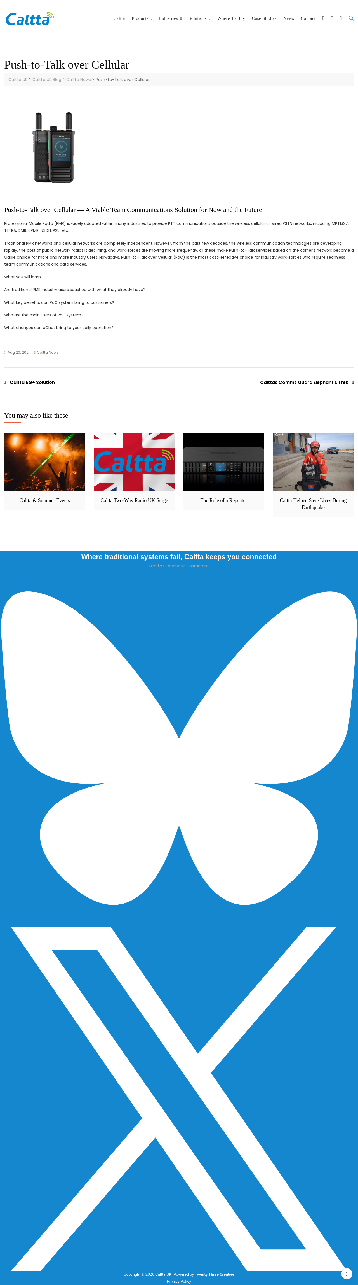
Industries (168, 18)
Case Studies (264, 18)
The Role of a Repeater (224, 500)
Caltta (119, 18)
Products (140, 18)
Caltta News (48, 352)
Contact (308, 18)
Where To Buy (231, 18)
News (288, 18)
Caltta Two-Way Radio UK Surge (134, 500)
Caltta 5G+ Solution (32, 382)
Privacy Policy (179, 1281)
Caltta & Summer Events (45, 500)
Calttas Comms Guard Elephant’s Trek (304, 382)
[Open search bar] (351, 18)
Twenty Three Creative (214, 1274)
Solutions (198, 18)
